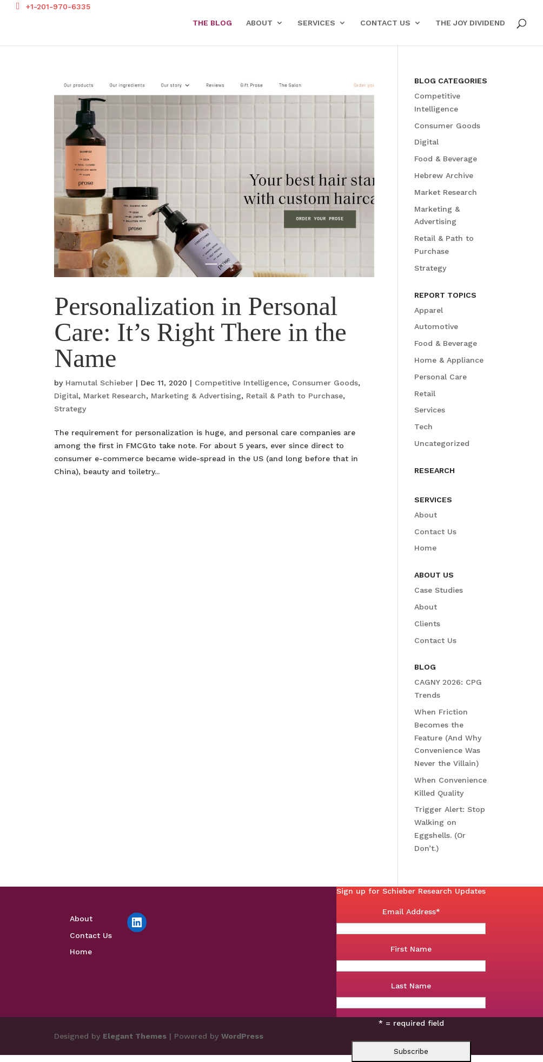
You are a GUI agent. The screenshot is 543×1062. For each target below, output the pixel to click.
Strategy (70, 408)
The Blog (212, 23)
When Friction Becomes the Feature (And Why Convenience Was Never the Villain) (447, 737)
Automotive (436, 326)
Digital (66, 395)
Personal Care (440, 376)
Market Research (114, 395)
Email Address (411, 911)
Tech (423, 426)
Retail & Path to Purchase (294, 395)
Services (316, 23)
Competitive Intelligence (241, 382)
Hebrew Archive (443, 175)
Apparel (428, 310)
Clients (427, 623)
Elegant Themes (135, 1036)
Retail (424, 393)
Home (425, 547)
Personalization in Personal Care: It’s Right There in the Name (200, 332)
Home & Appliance (449, 360)
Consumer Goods (325, 382)
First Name (411, 949)
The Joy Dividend (470, 23)
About (259, 23)
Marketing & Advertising (196, 395)
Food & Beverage (445, 158)
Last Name (411, 985)
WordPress (242, 1036)
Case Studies (438, 590)
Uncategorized (441, 443)
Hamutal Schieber (99, 382)
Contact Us (385, 23)
